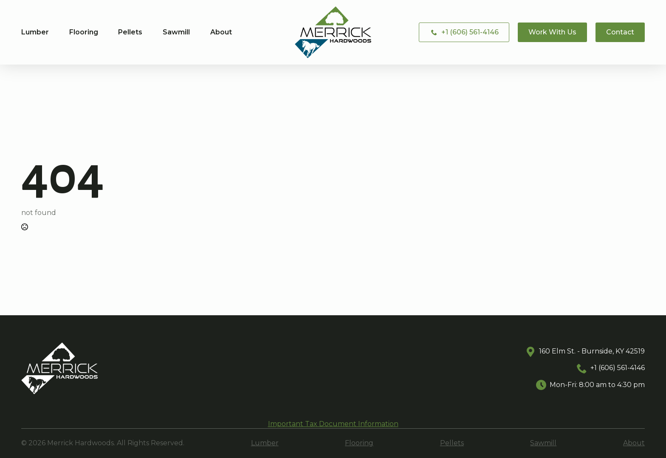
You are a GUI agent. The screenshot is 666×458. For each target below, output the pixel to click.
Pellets (130, 32)
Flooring (83, 32)
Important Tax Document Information (333, 424)
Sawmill (176, 32)
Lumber (35, 32)
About (221, 32)
